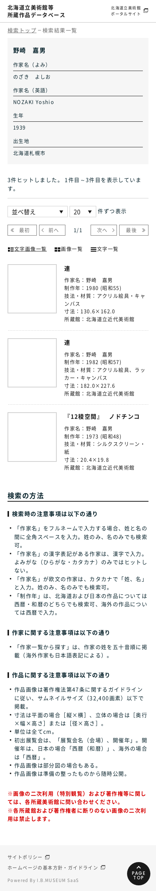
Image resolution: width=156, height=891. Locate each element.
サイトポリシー (25, 857)
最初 (24, 229)
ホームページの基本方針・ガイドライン (53, 867)
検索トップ (22, 30)
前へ (53, 229)
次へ (102, 229)
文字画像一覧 (27, 248)
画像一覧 (68, 248)
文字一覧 (104, 248)
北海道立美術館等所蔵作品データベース (36, 10)
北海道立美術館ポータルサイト (126, 11)
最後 (131, 229)
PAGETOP (139, 875)
